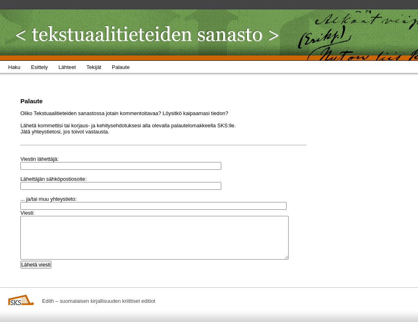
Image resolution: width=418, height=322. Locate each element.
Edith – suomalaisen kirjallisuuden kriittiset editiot (98, 301)
